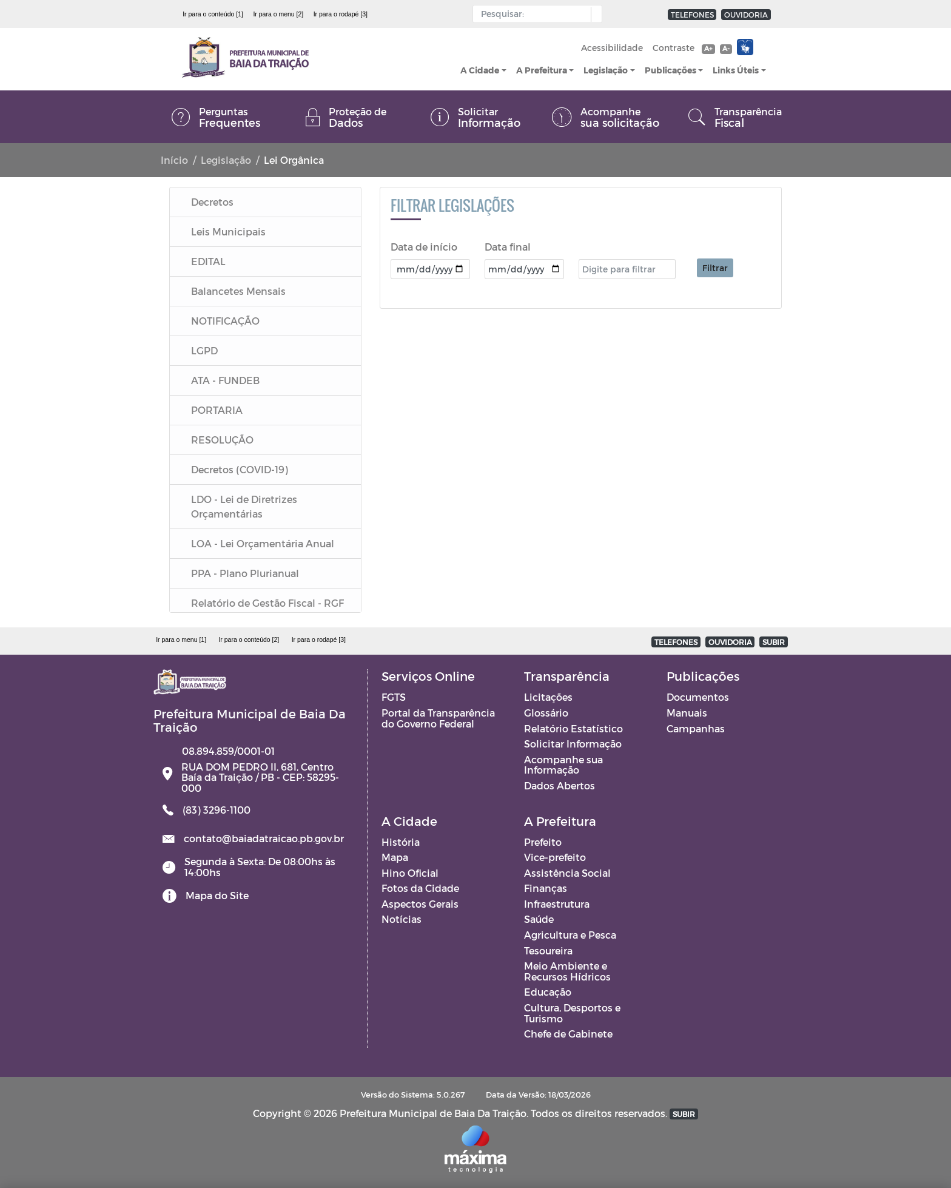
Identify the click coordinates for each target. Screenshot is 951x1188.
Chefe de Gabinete (568, 1033)
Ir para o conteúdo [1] (213, 14)
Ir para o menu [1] (181, 639)
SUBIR (773, 642)
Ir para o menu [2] (278, 14)
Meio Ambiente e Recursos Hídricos (567, 971)
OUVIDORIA (746, 14)
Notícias (401, 919)
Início (174, 160)
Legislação (605, 70)
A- (726, 48)
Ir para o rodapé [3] (341, 14)
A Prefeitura (541, 70)
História (400, 842)
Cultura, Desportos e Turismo (572, 1013)
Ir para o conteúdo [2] (248, 639)
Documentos (698, 697)
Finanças (545, 888)
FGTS (393, 697)
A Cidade (479, 70)
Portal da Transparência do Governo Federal (438, 718)
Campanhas (696, 728)
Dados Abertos (559, 785)
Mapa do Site (217, 895)
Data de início (424, 246)
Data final (508, 246)
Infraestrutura (557, 904)
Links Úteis (736, 70)
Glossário (546, 712)
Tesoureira (548, 950)
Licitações (548, 697)
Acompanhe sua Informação (563, 765)
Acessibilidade (612, 47)
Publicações (670, 70)
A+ (708, 48)
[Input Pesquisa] (535, 14)
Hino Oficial (410, 873)
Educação (547, 991)
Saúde (539, 919)
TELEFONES (692, 14)
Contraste (673, 47)
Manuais (687, 712)
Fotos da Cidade (420, 888)
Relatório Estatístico (573, 728)
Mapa (394, 857)
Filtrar (715, 268)
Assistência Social (567, 873)
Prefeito (543, 842)
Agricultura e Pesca (570, 934)
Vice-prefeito (555, 857)
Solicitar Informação (573, 743)
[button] (593, 14)
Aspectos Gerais (420, 904)
